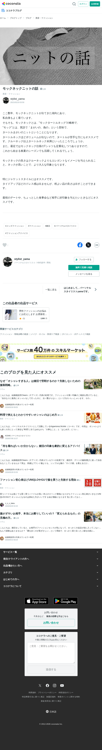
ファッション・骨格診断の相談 (14, 334)
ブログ (28, 18)
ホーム (3, 18)
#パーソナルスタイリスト (65, 226)
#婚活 (47, 226)
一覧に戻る (51, 289)
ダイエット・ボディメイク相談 (76, 334)
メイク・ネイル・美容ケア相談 (45, 334)
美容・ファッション (44, 18)
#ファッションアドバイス (16, 233)
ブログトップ (16, 18)
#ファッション (34, 226)
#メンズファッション (14, 226)
